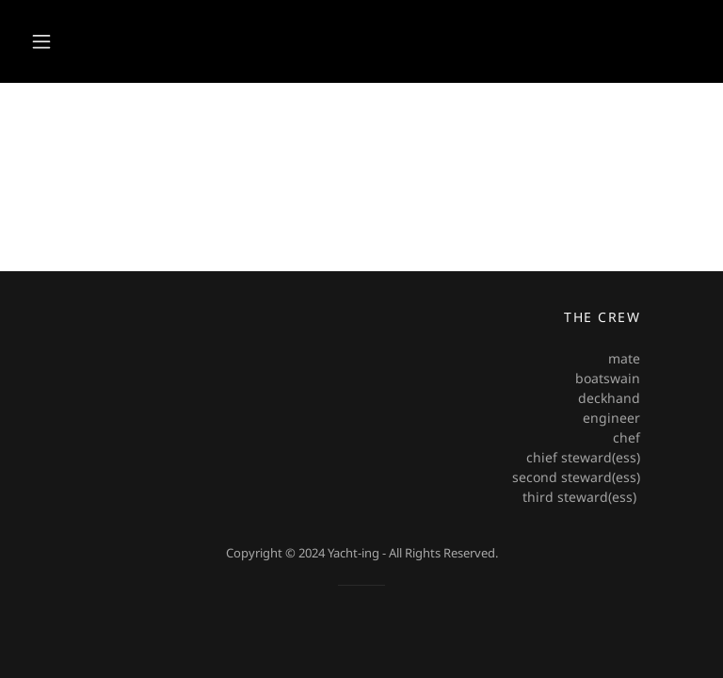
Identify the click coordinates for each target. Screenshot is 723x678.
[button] (41, 41)
